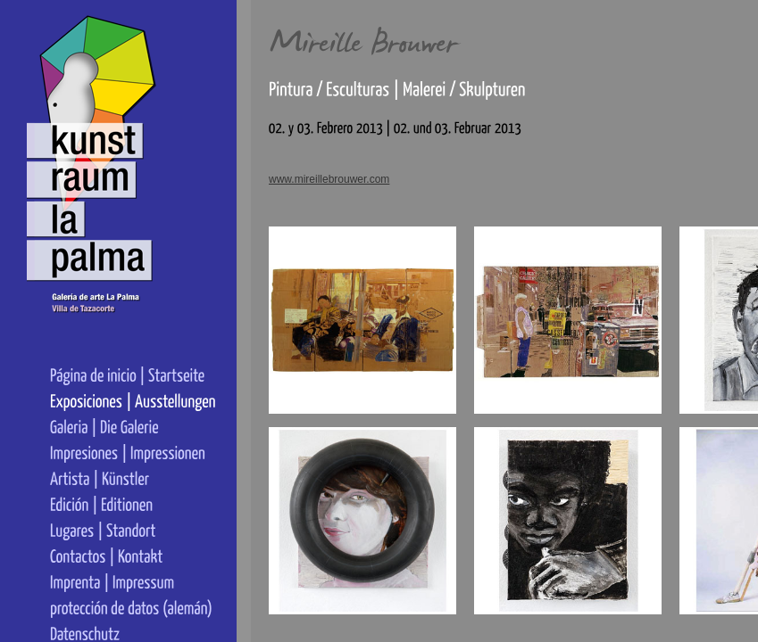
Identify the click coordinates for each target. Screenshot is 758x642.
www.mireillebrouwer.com (329, 179)
